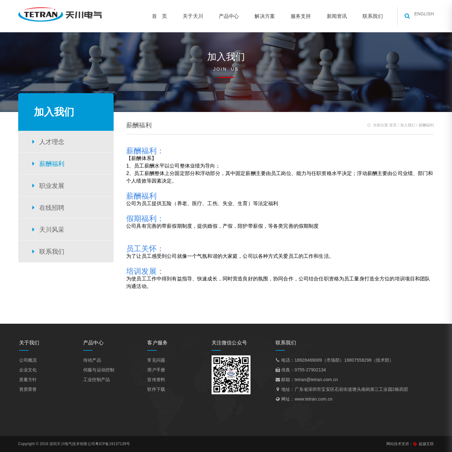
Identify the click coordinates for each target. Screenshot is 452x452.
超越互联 (422, 444)
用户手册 (157, 370)
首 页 (155, 16)
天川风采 (52, 229)
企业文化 (31, 370)
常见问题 (157, 361)
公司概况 (31, 361)
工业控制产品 (98, 380)
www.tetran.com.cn (313, 399)
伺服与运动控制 (100, 370)
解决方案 (261, 16)
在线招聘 (52, 207)
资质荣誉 (31, 390)
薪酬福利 (52, 163)
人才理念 (52, 141)
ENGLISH (420, 16)
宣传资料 (157, 380)
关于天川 (189, 16)
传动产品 (94, 361)
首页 (389, 125)
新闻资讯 (333, 16)
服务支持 (297, 16)
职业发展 (52, 185)
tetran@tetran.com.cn (315, 380)
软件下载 (157, 390)
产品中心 (225, 16)
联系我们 (369, 16)
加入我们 (404, 125)
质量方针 (31, 380)
